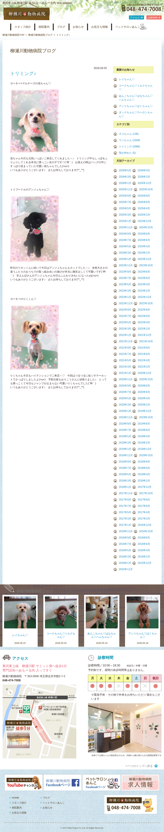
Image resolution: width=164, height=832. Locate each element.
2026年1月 (125, 183)
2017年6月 (144, 506)
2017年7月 (125, 506)
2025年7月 (125, 202)
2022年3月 (125, 328)
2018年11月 (126, 455)
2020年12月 (144, 373)
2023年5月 (125, 284)
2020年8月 (144, 385)
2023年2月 (144, 290)
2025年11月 (126, 189)
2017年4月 (144, 512)
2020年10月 (146, 379)
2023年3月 (125, 290)
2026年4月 (144, 170)
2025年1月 (125, 221)
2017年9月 (125, 499)
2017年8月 (144, 499)
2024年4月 (144, 246)
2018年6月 (144, 468)
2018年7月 (125, 468)
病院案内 (48, 26)
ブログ (67, 26)
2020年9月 (125, 385)
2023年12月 (144, 259)
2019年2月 (144, 442)
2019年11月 (126, 417)
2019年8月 (144, 423)
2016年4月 (144, 550)
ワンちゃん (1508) (129, 140)
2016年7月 (125, 544)
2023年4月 (144, 284)
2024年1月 (125, 259)
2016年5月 (125, 550)
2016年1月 (125, 563)
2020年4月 (144, 398)
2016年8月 (144, 537)
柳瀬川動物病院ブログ (40, 34)
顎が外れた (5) (127, 152)
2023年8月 (144, 271)
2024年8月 (144, 233)
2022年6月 (144, 316)
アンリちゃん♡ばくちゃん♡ (136, 106)
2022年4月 (144, 322)
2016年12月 (144, 525)
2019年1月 (125, 449)
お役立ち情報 (109, 26)
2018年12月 (144, 449)
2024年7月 (125, 240)
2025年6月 (144, 202)
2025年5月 (125, 208)
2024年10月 (146, 227)
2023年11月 (126, 265)
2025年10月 (146, 189)
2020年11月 (126, 379)
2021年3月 (125, 366)
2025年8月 (144, 195)
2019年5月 (125, 436)
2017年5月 (125, 512)
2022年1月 (125, 335)
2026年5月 (125, 170)
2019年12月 (144, 411)
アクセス (135, 17)
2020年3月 (125, 404)
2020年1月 (125, 411)
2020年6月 (144, 392)
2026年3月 (125, 176)
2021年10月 (146, 341)
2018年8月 (144, 461)
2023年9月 (125, 271)
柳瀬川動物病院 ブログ (35, 591)
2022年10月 (146, 303)
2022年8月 (144, 309)
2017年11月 (126, 493)
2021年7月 (125, 354)
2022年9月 (125, 309)
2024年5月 (125, 246)
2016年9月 (125, 537)
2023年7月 (125, 278)
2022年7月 (125, 316)
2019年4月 (144, 436)
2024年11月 (126, 227)
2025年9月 (125, 195)
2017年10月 (146, 493)
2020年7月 (125, 392)
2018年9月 (125, 461)
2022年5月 (125, 322)
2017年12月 (144, 487)
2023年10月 (146, 265)
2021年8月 (144, 347)
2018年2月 (144, 480)
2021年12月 (144, 335)
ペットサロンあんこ (140, 26)
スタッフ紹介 (25, 26)
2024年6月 (144, 240)
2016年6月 (144, 544)
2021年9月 (125, 347)
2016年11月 (126, 531)
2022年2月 (144, 328)
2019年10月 (146, 417)
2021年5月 (125, 360)
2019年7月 (125, 430)
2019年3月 (125, 442)
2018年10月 (146, 455)
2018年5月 (125, 474)
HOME (15, 797)
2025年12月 (144, 183)
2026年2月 (144, 176)
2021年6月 (144, 354)
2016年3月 (125, 556)
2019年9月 (125, 423)
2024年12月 (144, 221)
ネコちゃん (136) (129, 133)
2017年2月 (144, 518)
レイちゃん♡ (126, 79)
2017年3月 (125, 518)
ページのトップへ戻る (139, 766)
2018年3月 (125, 480)
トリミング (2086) (129, 146)
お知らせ (85, 26)
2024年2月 (144, 252)
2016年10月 (146, 531)
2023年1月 (125, 297)
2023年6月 (144, 278)
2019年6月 (144, 430)
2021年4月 (144, 360)
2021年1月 (125, 373)
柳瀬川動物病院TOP (13, 34)
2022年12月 (144, 297)
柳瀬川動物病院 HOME (5, 27)
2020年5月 (125, 398)
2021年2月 (144, 366)
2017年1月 (125, 525)
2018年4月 (144, 474)
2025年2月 (144, 214)
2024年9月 (125, 233)
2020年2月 (144, 404)
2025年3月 (125, 214)
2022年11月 (126, 303)
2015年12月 (144, 563)
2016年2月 (144, 556)
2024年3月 (125, 252)
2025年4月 (144, 208)
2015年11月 (126, 569)
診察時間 (152, 17)
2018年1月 (125, 487)
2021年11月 (126, 341)
